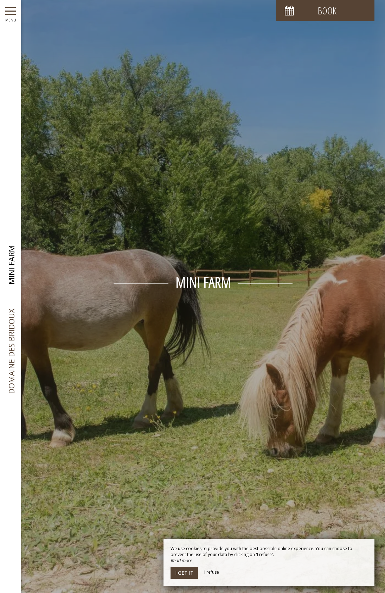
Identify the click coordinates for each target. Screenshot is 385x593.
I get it (184, 572)
